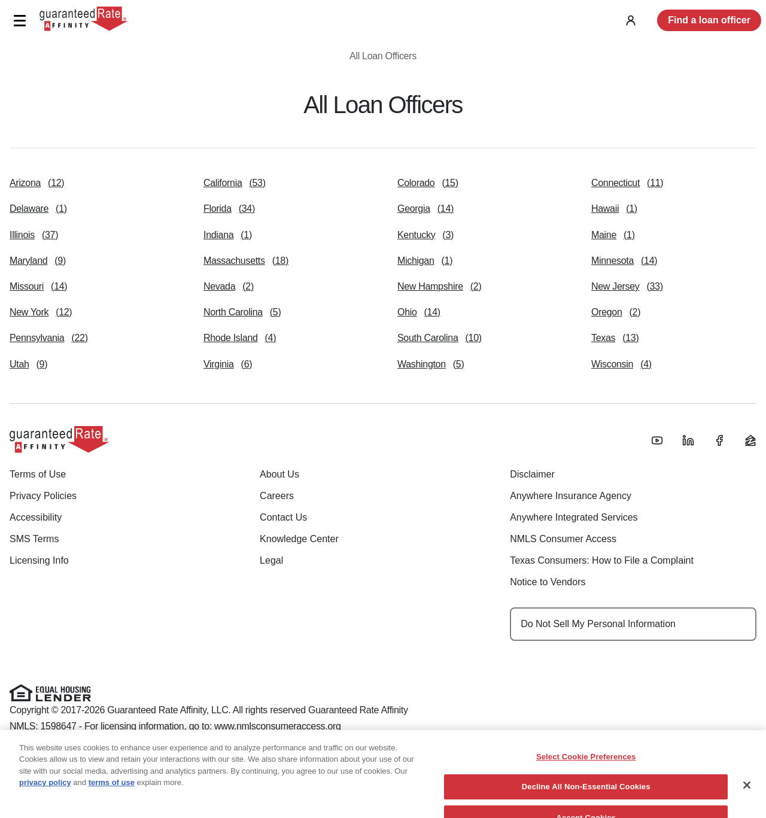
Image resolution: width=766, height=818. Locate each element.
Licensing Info (39, 560)
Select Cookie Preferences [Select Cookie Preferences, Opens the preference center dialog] (586, 767)
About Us (279, 474)
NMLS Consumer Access (563, 539)
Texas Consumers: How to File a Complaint (602, 560)
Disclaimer (532, 474)
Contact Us (283, 517)
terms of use (112, 793)
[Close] (747, 796)
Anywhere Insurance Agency (570, 496)
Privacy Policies (43, 496)
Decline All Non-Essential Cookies (586, 797)
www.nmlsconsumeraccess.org (277, 726)
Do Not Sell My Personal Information (598, 624)
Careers (277, 496)
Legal (271, 560)
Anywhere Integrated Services (573, 517)
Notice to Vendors (547, 582)
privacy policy (45, 793)
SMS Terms (34, 539)
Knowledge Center (299, 539)
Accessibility (36, 517)
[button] (19, 20)
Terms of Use (38, 474)
